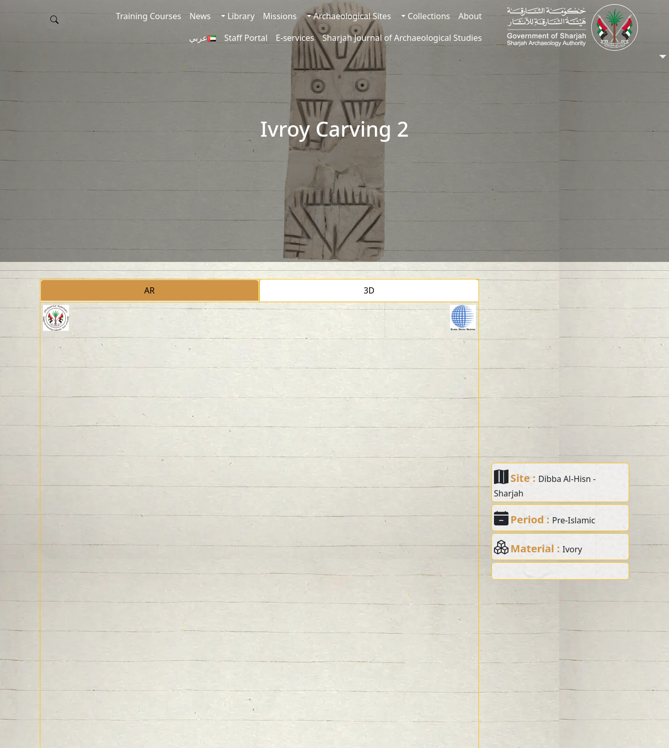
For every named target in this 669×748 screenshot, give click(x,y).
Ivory (572, 549)
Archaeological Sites (351, 16)
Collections (427, 16)
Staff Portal (246, 37)
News (200, 16)
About (470, 16)
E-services (295, 37)
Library (240, 16)
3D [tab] (368, 290)
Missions (280, 16)
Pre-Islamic (573, 520)
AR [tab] (149, 290)
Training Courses (148, 16)
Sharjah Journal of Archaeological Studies (402, 37)
